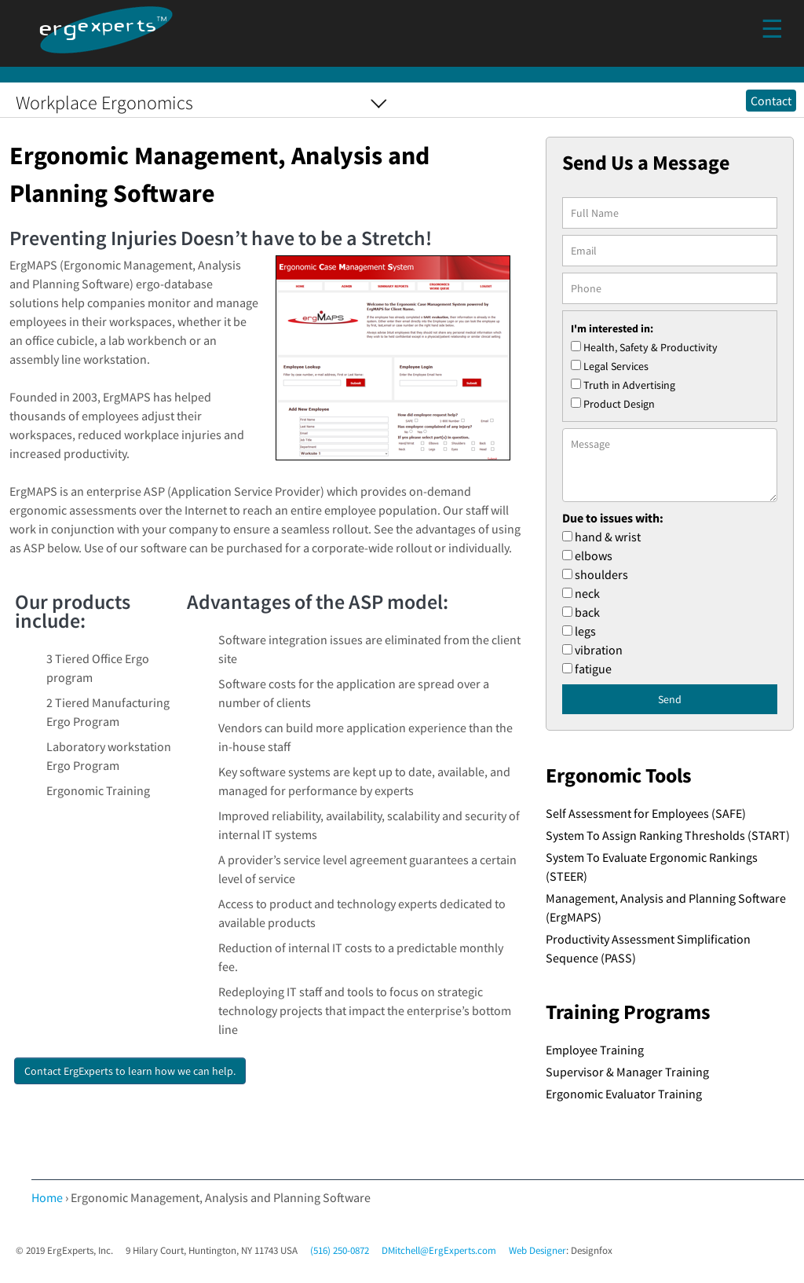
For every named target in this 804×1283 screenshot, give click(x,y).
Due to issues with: (612, 518)
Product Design (619, 404)
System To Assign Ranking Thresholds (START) (668, 835)
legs (585, 631)
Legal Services (616, 366)
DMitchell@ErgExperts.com (439, 1250)
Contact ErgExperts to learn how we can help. (130, 1071)
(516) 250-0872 (339, 1250)
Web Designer (537, 1250)
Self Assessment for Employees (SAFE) (646, 813)
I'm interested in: (612, 328)
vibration (599, 650)
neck (587, 593)
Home (47, 1197)
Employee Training (595, 1050)
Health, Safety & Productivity (650, 347)
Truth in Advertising (629, 385)
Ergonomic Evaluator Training (624, 1094)
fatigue (593, 668)
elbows (593, 555)
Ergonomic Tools (619, 775)
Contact (771, 100)
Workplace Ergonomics (104, 102)
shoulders (601, 574)
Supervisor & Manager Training (627, 1072)
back (587, 612)
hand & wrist (608, 536)
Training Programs (628, 1012)
